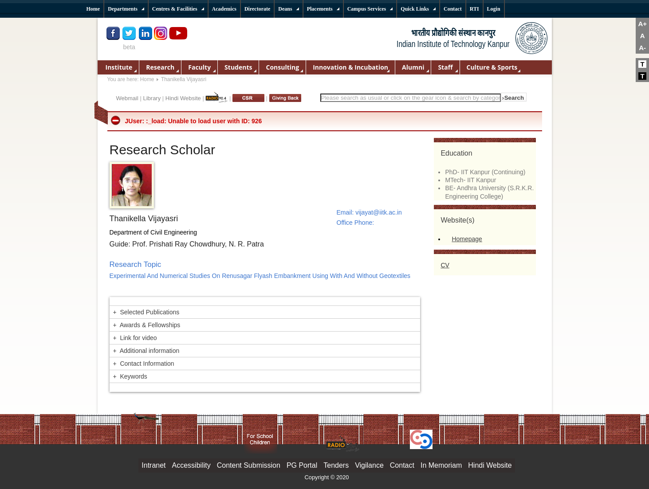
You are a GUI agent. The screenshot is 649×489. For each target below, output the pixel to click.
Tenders (336, 465)
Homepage (467, 239)
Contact (402, 465)
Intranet (153, 465)
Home (147, 79)
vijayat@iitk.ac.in (378, 212)
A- (642, 47)
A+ (642, 23)
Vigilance (369, 465)
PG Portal (302, 465)
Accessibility (191, 465)
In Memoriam (441, 465)
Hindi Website (183, 98)
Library (152, 98)
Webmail (127, 98)
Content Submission (248, 465)
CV (445, 265)
